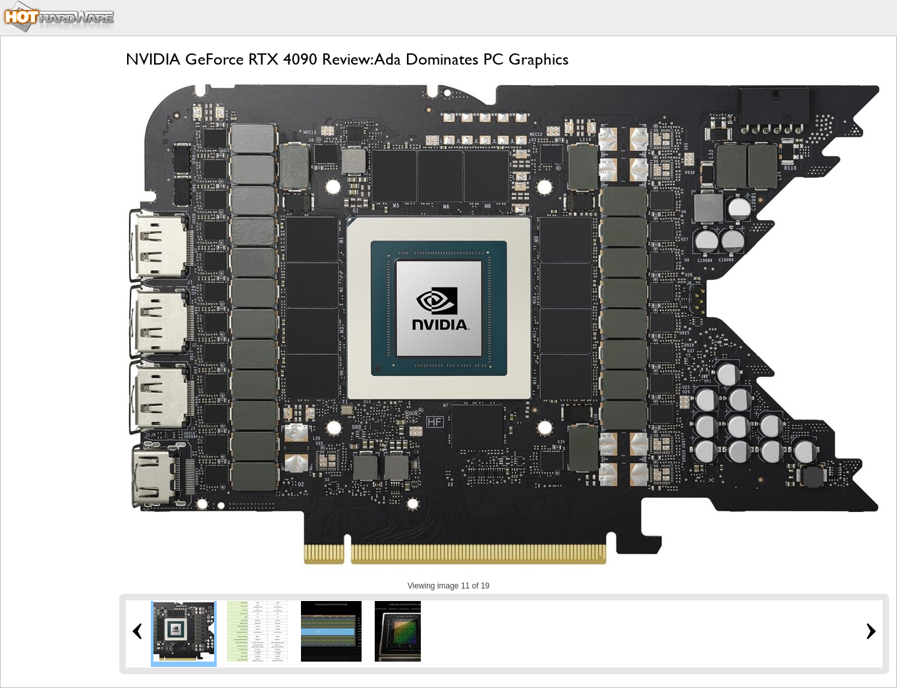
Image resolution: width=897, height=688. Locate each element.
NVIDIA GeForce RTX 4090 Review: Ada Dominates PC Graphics (347, 59)
